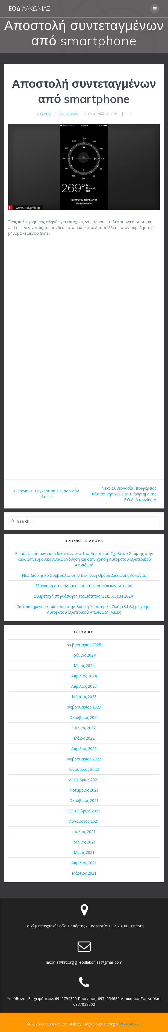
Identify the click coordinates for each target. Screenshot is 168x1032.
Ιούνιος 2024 (84, 655)
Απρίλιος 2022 (84, 748)
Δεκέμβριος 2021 (84, 779)
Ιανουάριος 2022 (84, 769)
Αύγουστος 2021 (84, 821)
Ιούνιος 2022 (84, 727)
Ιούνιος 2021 (84, 842)
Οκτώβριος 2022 (84, 717)
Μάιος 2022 (84, 738)
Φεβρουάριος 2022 (84, 758)
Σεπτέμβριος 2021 (84, 810)
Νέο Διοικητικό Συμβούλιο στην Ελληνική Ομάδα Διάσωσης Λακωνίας (84, 575)
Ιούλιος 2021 (84, 831)
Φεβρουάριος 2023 (84, 707)
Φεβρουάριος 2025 (84, 644)
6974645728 (130, 1024)
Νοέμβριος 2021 (84, 790)
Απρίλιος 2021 (84, 862)
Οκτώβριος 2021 (84, 800)
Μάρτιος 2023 (84, 696)
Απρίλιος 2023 (84, 686)
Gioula (45, 113)
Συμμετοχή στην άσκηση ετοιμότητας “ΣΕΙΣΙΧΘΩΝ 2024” (84, 596)
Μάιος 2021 (84, 852)
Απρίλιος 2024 (84, 675)
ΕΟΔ (29, 8)
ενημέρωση (69, 113)
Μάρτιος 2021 (84, 873)
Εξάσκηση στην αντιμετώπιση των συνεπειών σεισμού (84, 585)
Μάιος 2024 (84, 665)
